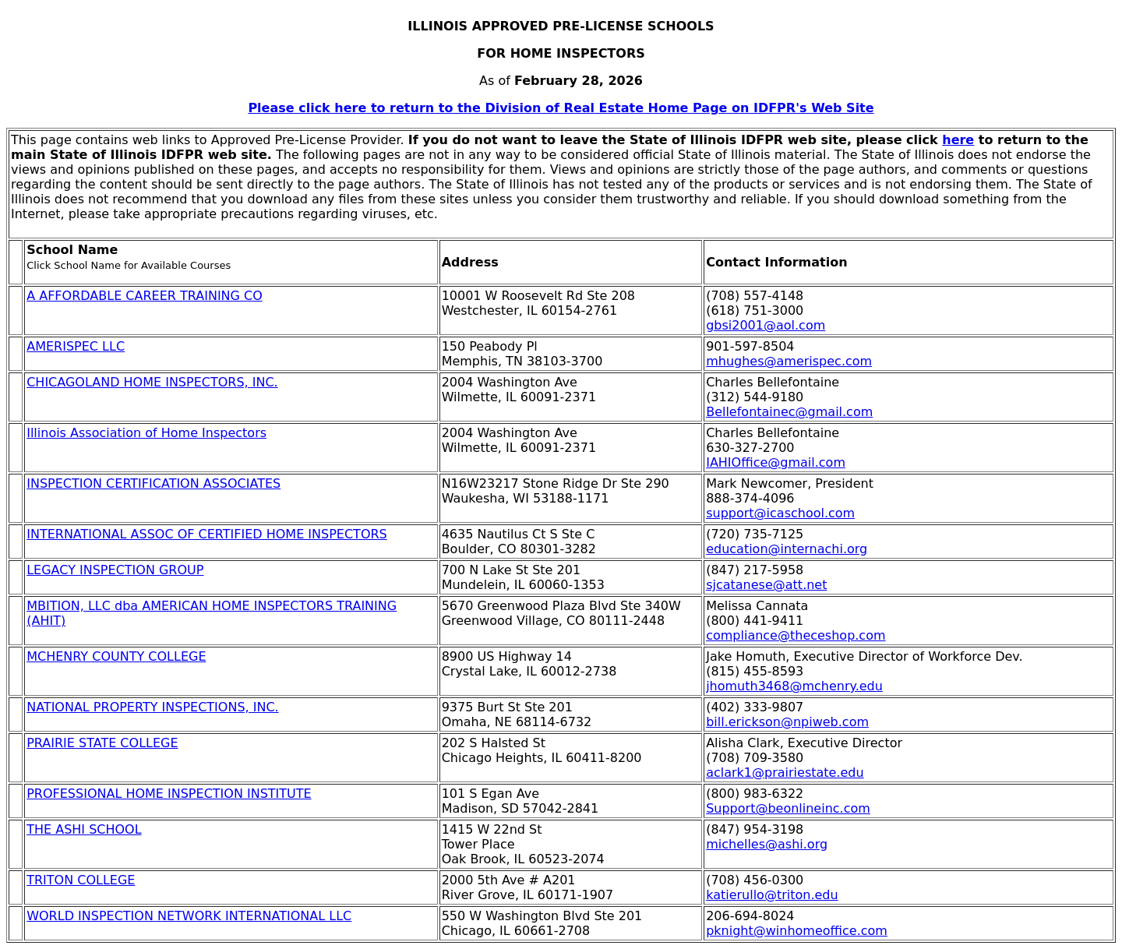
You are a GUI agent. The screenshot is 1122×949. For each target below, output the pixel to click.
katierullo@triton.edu (772, 894)
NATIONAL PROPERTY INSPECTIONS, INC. (152, 707)
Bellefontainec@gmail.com (789, 411)
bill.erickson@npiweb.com (787, 721)
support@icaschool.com (780, 513)
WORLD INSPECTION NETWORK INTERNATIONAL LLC (188, 915)
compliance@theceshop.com (795, 635)
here (958, 139)
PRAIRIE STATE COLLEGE (102, 743)
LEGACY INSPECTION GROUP (114, 570)
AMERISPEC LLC (75, 346)
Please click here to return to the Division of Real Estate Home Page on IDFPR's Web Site (560, 108)
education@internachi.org (786, 549)
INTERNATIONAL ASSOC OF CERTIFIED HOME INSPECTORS (206, 534)
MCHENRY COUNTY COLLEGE (116, 656)
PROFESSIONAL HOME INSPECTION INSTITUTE (168, 793)
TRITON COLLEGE (80, 880)
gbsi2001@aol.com (765, 325)
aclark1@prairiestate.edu (784, 772)
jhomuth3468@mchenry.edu (794, 686)
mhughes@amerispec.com (789, 361)
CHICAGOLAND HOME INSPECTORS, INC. (152, 382)
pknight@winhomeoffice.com (796, 930)
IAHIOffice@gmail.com (775, 462)
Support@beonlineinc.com (788, 808)
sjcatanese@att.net (766, 584)
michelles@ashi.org (766, 844)
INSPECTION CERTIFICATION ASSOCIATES (153, 483)
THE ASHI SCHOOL (83, 829)
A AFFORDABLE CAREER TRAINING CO (144, 295)
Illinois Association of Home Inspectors (146, 432)
